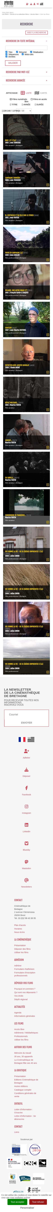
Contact (18, 900)
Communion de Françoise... (15, 515)
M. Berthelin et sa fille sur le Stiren (19, 215)
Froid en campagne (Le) (14, 252)
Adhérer (17, 966)
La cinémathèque (22, 939)
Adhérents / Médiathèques (26, 1033)
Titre (9, 52)
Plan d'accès (20, 925)
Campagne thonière (12, 177)
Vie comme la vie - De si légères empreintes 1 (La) (24, 551)
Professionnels (21, 1036)
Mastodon (26, 868)
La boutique (20, 1070)
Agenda (17, 1012)
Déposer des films (22, 949)
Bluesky (26, 850)
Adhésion (19, 959)
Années (10, 57)
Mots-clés (27, 54)
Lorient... (8, 440)
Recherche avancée (26, 80)
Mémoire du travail (22, 1053)
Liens (16, 1132)
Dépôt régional (21, 999)
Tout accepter (17, 1202)
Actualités (19, 1006)
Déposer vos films (23, 983)
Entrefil (18, 1103)
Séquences (12, 54)
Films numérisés (19, 99)
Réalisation (36, 52)
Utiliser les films (21, 952)
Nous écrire (19, 932)
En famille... (9, 477)
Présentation (20, 945)
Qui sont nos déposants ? (25, 992)
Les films (18, 1023)
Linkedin (26, 831)
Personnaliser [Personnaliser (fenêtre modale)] (27, 1208)
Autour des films (23, 1047)
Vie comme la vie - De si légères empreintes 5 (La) (24, 664)
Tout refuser (38, 1202)
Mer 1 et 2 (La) (10, 140)
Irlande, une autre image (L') (16, 290)
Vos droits (18, 996)
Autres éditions (21, 1086)
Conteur (8, 327)
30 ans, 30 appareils (23, 1056)
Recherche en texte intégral (26, 41)
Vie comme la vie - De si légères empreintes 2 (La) (24, 589)
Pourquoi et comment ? (24, 989)
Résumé (21, 52)
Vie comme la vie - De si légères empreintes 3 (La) (24, 626)
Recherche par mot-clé (26, 72)
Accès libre (19, 1029)
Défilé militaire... (11, 402)
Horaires (18, 929)
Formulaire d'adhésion (24, 969)
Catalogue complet (22, 1090)
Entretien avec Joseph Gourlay (17, 365)
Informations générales (24, 1016)
